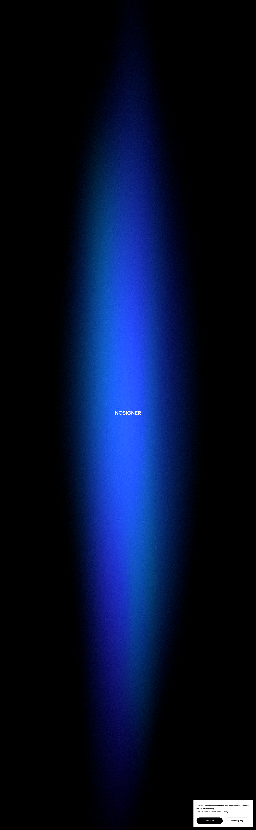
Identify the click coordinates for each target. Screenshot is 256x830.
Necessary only (237, 820)
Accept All (210, 820)
